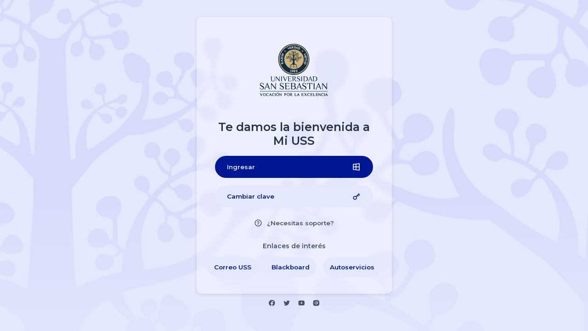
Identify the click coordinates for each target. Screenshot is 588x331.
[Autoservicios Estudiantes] (352, 267)
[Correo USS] (233, 267)
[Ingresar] (294, 167)
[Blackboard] (290, 267)
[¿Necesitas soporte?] (294, 223)
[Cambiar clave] (294, 196)
